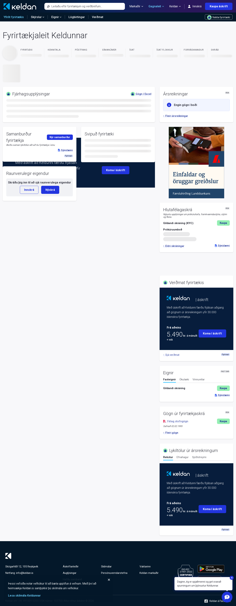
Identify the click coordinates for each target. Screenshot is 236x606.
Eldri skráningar (173, 246)
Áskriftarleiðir (71, 566)
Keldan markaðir (149, 573)
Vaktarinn (145, 566)
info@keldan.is (24, 573)
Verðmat (97, 17)
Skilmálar (106, 566)
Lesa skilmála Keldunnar (24, 595)
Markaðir (136, 6)
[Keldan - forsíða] (20, 6)
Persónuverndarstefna (114, 573)
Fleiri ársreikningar (175, 116)
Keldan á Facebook (218, 601)
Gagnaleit (156, 6)
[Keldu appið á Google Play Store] (211, 569)
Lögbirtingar (77, 17)
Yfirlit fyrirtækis (14, 17)
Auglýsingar (69, 573)
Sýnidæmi (222, 245)
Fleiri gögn (170, 432)
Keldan (175, 6)
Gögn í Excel (141, 94)
